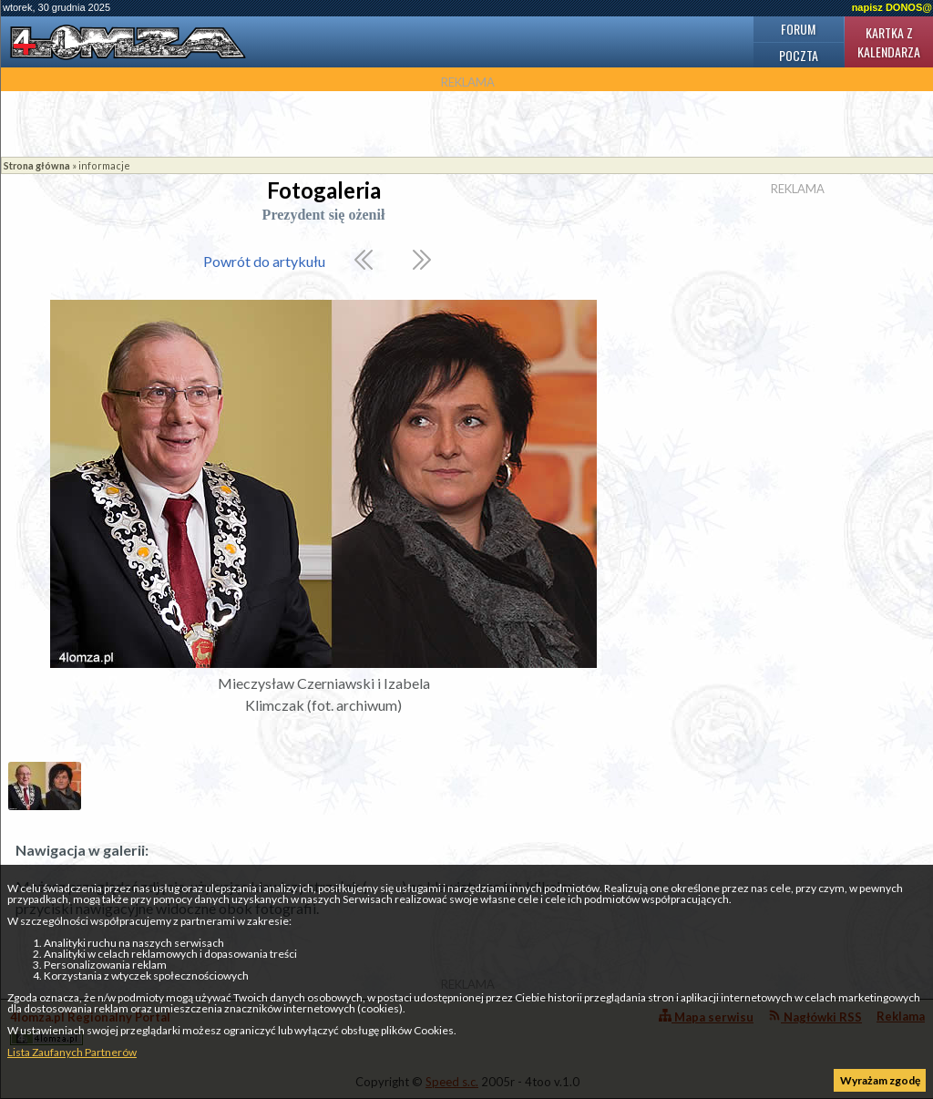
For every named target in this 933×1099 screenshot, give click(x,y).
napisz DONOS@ (892, 7)
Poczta (798, 55)
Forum (798, 28)
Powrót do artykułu (264, 261)
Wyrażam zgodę (880, 1080)
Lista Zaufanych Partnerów (72, 1052)
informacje (104, 165)
